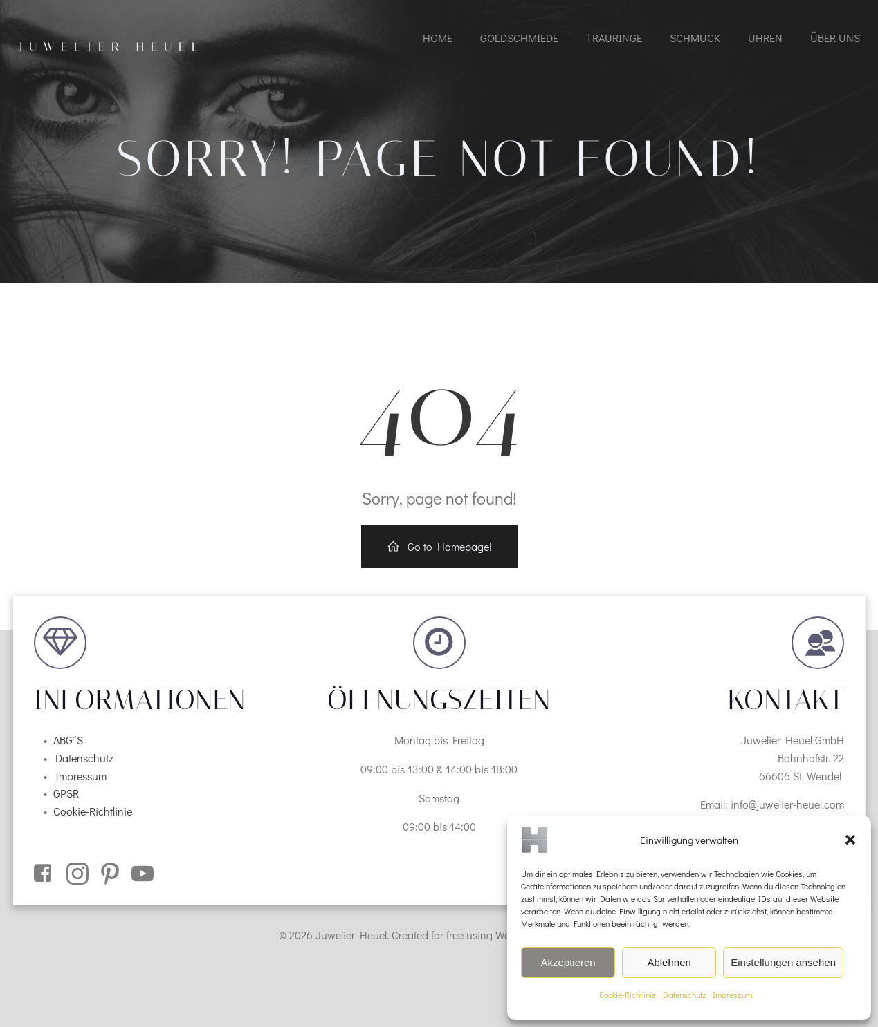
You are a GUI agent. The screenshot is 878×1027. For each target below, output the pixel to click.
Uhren (765, 37)
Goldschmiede (519, 37)
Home (437, 37)
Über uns (835, 37)
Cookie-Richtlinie (627, 994)
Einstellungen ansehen (783, 962)
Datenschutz (684, 994)
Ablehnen (668, 962)
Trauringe (614, 37)
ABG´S (68, 740)
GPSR (66, 793)
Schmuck (695, 37)
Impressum (732, 994)
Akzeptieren (567, 962)
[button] (850, 840)
